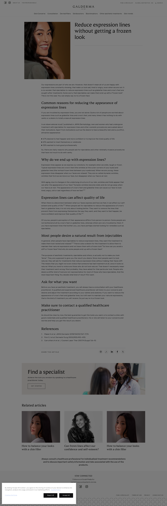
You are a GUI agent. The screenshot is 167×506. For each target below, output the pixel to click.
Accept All (66, 495)
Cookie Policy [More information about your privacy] (56, 490)
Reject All (50, 495)
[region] (39, 493)
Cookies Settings (11, 495)
